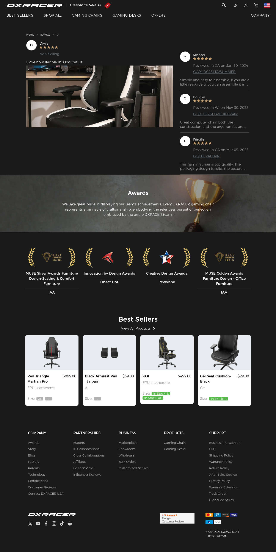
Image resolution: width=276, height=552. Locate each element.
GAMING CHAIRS (87, 15)
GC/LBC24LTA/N (206, 156)
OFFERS (158, 15)
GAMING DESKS (127, 15)
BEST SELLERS (19, 15)
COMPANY (260, 15)
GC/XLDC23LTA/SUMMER (214, 72)
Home (30, 34)
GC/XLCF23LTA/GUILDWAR (215, 114)
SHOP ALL (53, 15)
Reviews (45, 34)
